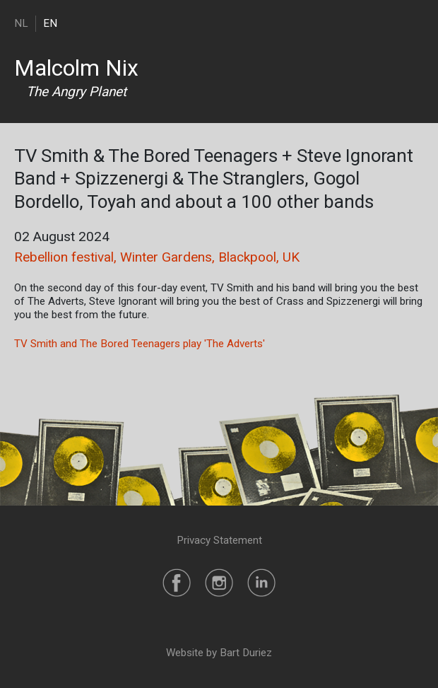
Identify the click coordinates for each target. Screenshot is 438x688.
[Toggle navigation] (415, 23)
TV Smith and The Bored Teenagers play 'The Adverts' (139, 343)
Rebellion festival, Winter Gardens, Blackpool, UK (157, 257)
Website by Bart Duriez (219, 652)
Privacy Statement (219, 540)
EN (50, 23)
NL (21, 23)
